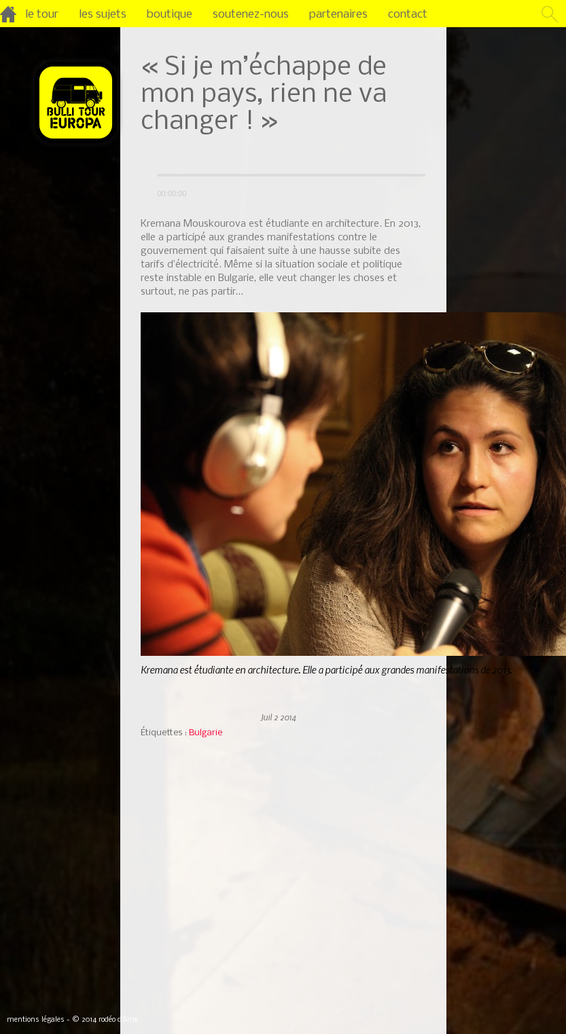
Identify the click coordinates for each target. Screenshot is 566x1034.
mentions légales (36, 1020)
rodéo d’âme (118, 1020)
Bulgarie (205, 732)
